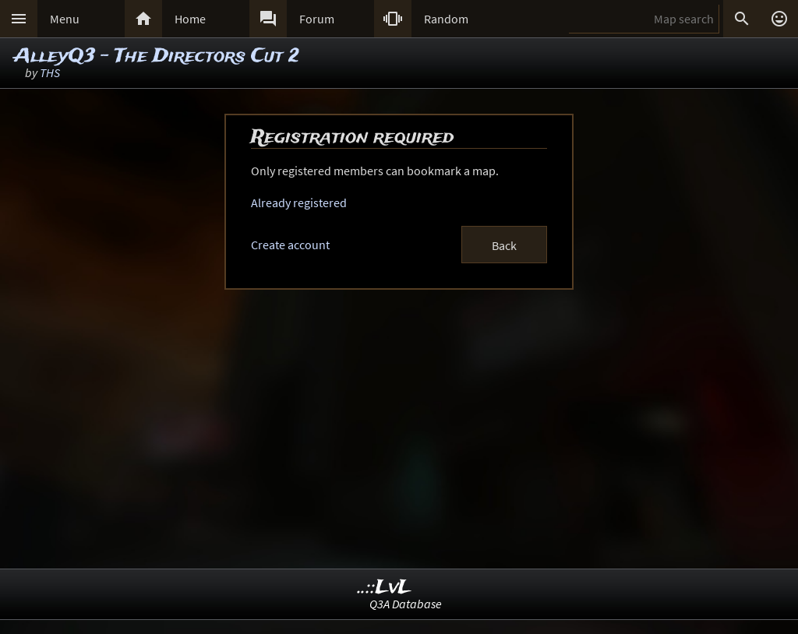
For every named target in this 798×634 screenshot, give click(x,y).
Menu (64, 18)
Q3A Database (405, 603)
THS (50, 72)
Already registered (299, 202)
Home (190, 18)
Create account (290, 244)
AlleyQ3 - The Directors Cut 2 (156, 56)
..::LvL (384, 587)
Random (446, 18)
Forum (316, 18)
